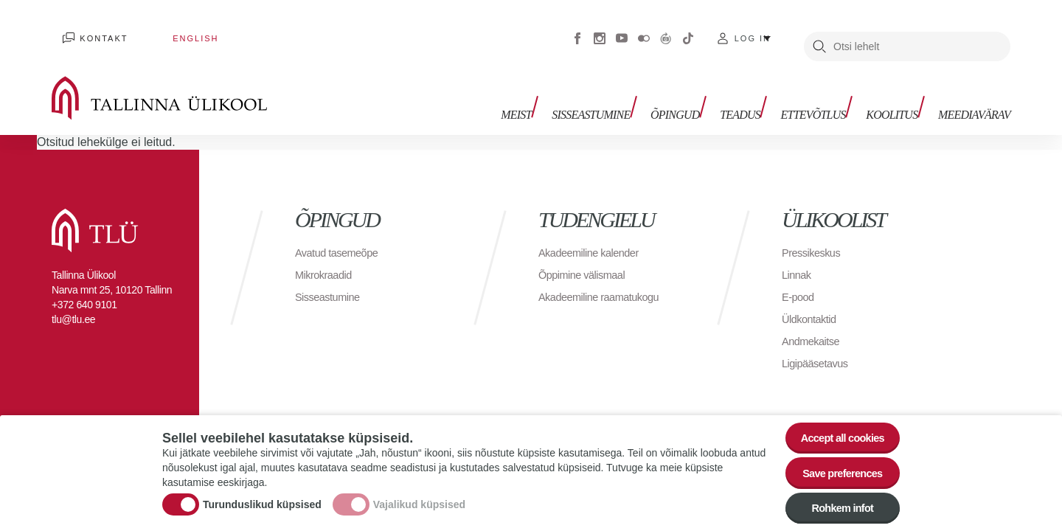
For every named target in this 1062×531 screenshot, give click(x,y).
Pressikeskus (814, 235)
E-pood (800, 280)
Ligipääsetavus (819, 346)
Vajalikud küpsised (419, 498)
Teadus (757, 94)
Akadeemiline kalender (594, 235)
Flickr (643, 29)
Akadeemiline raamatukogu (605, 280)
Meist (550, 94)
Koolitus (897, 94)
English (161, 29)
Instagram (599, 29)
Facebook (577, 29)
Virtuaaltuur (666, 29)
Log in (753, 29)
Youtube (621, 29)
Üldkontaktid (812, 302)
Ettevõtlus (824, 94)
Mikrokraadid (326, 257)
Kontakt (93, 29)
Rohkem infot (835, 507)
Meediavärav (974, 94)
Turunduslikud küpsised (262, 498)
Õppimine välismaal (586, 257)
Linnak (798, 257)
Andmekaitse (814, 324)
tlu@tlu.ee (73, 302)
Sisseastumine (619, 94)
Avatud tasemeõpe (341, 235)
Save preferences (835, 466)
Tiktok (688, 29)
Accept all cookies (835, 426)
